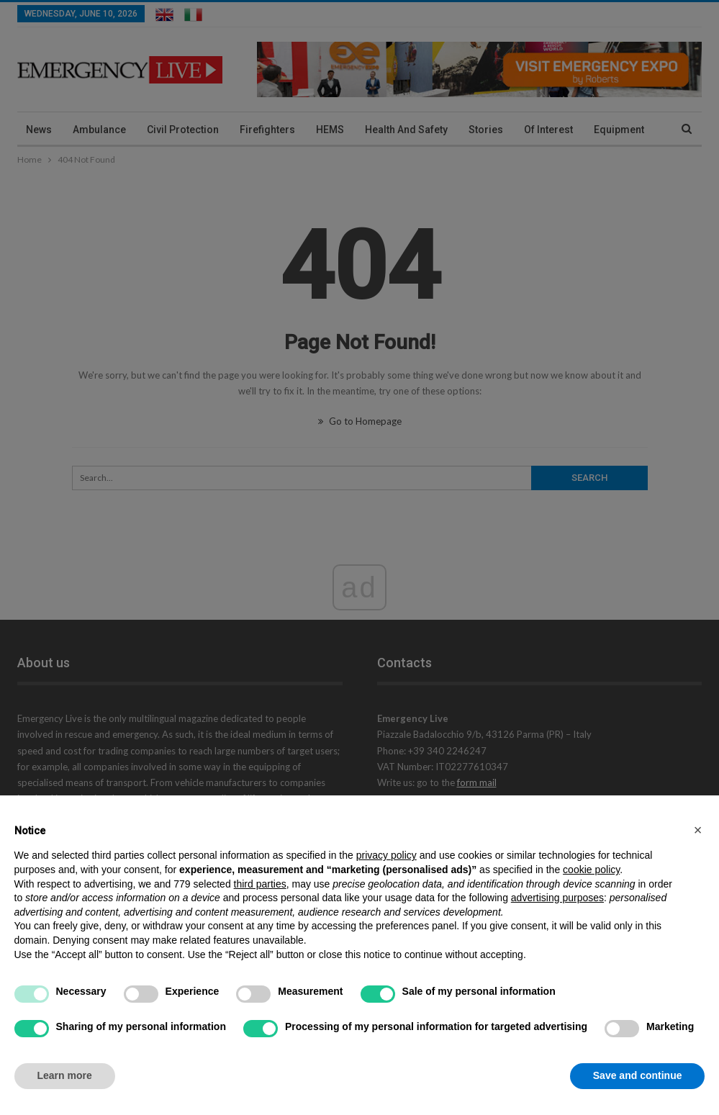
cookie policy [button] (591, 869)
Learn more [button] (64, 1075)
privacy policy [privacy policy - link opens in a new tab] (386, 855)
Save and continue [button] (637, 1075)
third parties (260, 884)
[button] (698, 829)
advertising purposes (557, 897)
